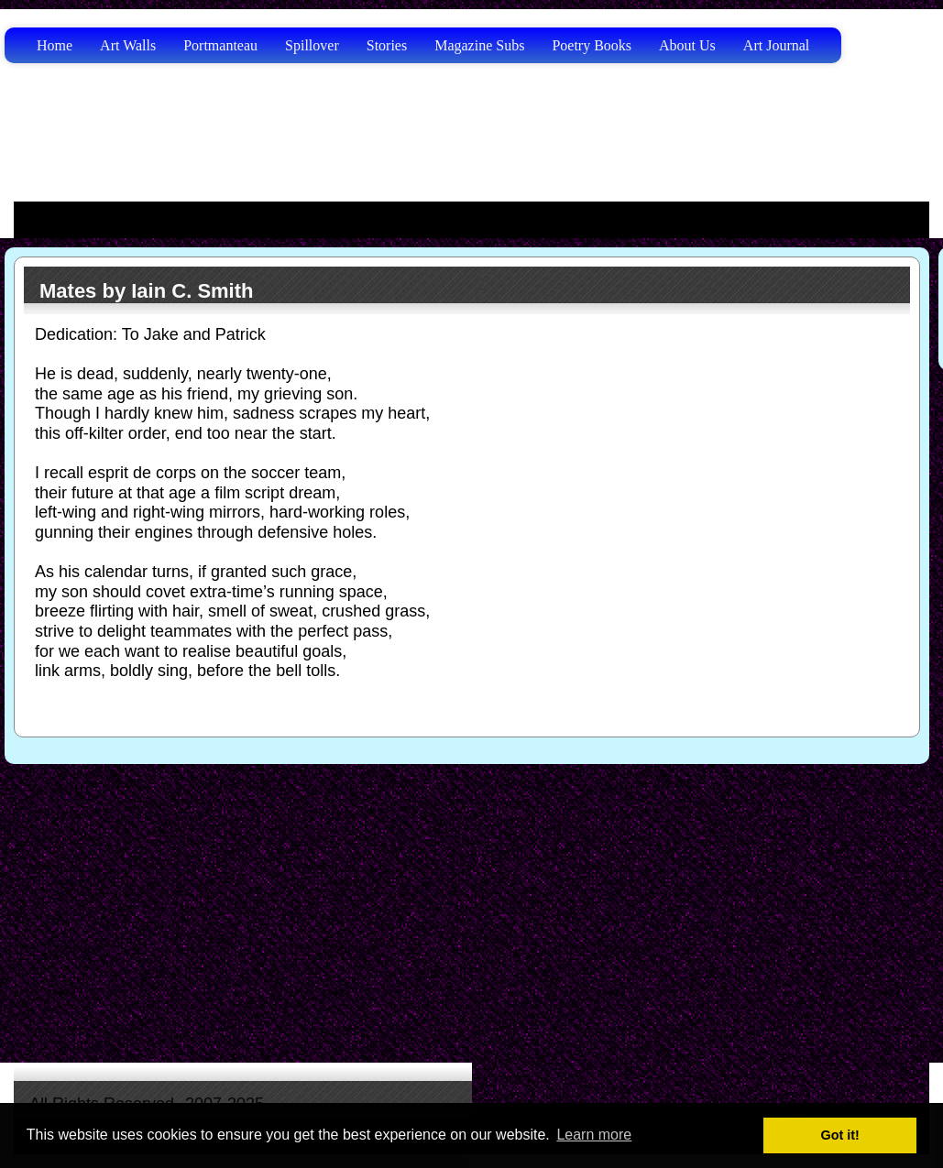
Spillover (312, 45)
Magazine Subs (479, 45)
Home (54, 45)
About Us (687, 45)
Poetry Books (591, 45)
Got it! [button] (840, 1135)
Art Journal (776, 45)
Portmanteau (220, 45)
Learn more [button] (593, 1134)
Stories (387, 45)
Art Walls (128, 45)
